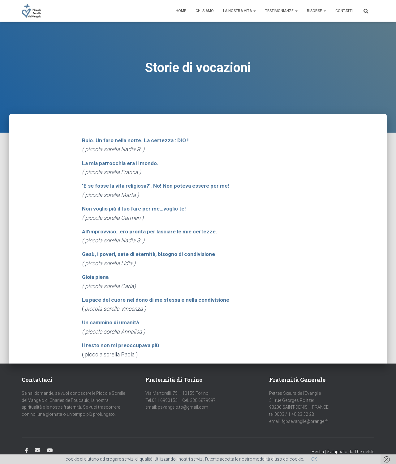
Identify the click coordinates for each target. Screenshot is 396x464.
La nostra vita (239, 11)
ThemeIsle (364, 450)
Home (181, 11)
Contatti (344, 11)
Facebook (26, 449)
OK (314, 459)
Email (37, 448)
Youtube (50, 449)
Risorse (316, 11)
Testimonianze (281, 11)
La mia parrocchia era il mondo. (122, 163)
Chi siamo (205, 11)
